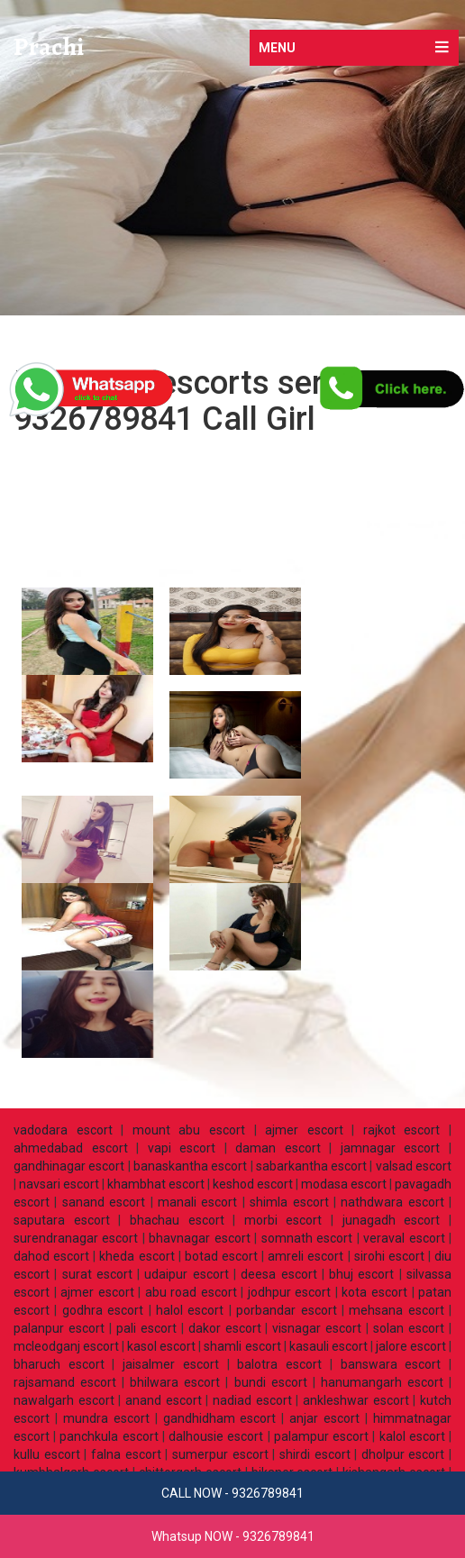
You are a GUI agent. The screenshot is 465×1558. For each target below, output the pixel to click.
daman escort (278, 1148)
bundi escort (270, 1382)
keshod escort (253, 1184)
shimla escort (289, 1202)
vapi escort (182, 1148)
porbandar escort (286, 1310)
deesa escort (278, 1274)
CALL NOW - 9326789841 (232, 1493)
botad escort (221, 1256)
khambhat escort (156, 1184)
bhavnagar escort (199, 1238)
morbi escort (283, 1220)
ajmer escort (304, 1130)
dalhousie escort (216, 1436)
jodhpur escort (290, 1292)
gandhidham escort (220, 1418)
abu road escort (191, 1292)
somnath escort (306, 1238)
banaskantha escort (190, 1166)
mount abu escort (188, 1130)
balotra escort (279, 1364)
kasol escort (161, 1346)
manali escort (197, 1202)
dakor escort (224, 1328)
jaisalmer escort (171, 1364)
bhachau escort (177, 1220)
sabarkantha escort (311, 1166)
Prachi (49, 47)
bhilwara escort (175, 1382)
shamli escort (242, 1346)
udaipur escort (186, 1274)
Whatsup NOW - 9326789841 (233, 1536)
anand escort (163, 1400)
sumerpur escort (220, 1454)
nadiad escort (252, 1400)
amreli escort (305, 1256)
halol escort (189, 1310)
